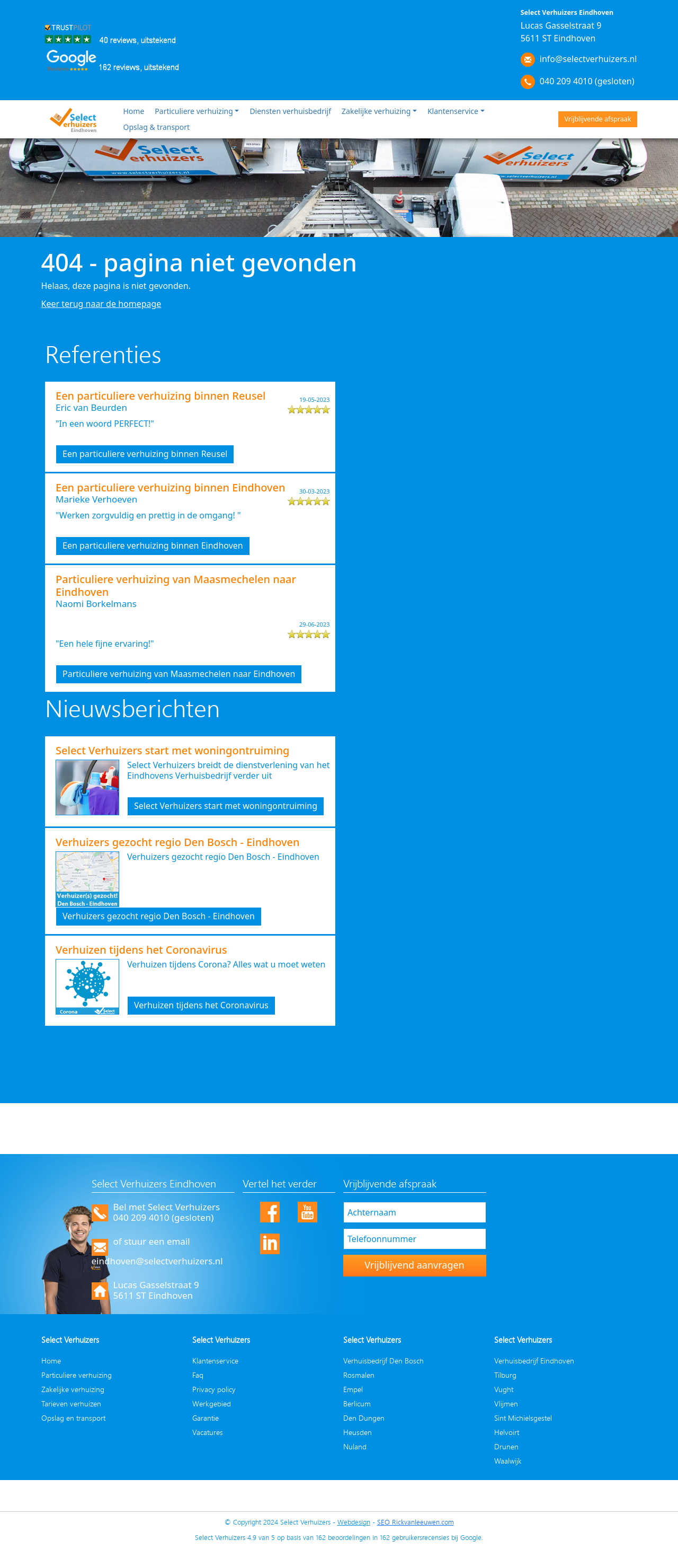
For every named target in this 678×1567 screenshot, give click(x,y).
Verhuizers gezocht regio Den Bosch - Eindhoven (159, 916)
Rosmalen (358, 1374)
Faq (197, 1374)
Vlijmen (506, 1403)
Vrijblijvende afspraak (597, 119)
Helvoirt (506, 1432)
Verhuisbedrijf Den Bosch (383, 1360)
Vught (503, 1389)
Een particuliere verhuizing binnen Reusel (145, 454)
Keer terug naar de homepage (101, 304)
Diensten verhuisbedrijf (290, 111)
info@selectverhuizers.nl (588, 59)
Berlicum (357, 1403)
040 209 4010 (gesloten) (587, 81)
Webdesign (353, 1522)
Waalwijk (508, 1460)
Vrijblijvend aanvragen (414, 1264)
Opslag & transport (156, 127)
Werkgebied (211, 1403)
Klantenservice (452, 111)
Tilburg (505, 1374)
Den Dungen (364, 1417)
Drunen (506, 1446)
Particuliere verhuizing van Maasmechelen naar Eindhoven (179, 674)
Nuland (355, 1446)
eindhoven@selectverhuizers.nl (157, 1261)
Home (134, 111)
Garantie (205, 1417)
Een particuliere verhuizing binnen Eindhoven (153, 545)
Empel (353, 1389)
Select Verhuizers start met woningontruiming (225, 806)
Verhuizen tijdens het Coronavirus (201, 1005)
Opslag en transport (73, 1417)
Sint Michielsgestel (523, 1417)
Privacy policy (214, 1389)
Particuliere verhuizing (194, 111)
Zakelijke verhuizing (376, 111)
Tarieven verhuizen (71, 1403)
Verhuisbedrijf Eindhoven (534, 1360)
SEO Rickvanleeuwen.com (415, 1522)
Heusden (357, 1432)
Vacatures (207, 1432)
